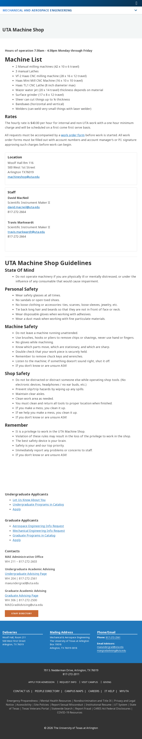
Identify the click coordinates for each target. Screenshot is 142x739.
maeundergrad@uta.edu (110, 652)
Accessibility (23, 704)
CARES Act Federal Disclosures (112, 708)
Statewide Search (62, 708)
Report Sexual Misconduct (67, 704)
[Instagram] (59, 721)
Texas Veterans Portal (35, 708)
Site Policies (41, 704)
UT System (120, 704)
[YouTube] (73, 721)
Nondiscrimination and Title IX (92, 701)
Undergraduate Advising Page (26, 592)
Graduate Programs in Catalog (34, 554)
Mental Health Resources (55, 701)
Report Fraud (83, 708)
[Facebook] (45, 721)
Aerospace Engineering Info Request (38, 545)
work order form (73, 135)
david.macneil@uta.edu (24, 207)
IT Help (109, 691)
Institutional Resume (98, 704)
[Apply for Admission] (41, 682)
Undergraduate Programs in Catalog (38, 523)
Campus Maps (74, 691)
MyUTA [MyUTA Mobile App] (124, 691)
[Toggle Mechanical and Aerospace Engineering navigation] (135, 10)
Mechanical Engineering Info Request (39, 549)
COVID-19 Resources (69, 712)
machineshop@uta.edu (24, 177)
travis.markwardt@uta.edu (26, 232)
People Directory (47, 691)
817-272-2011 (71, 674)
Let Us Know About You (29, 519)
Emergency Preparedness (22, 701)
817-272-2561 (113, 643)
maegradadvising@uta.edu (111, 656)
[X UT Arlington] (66, 721)
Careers (93, 691)
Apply (17, 528)
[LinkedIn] (52, 721)
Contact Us (21, 691)
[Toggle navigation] (136, 3)
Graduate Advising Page (21, 614)
